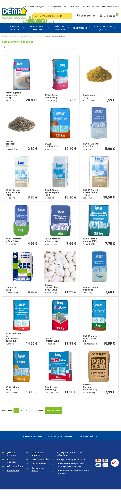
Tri (3, 47)
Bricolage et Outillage (24, 36)
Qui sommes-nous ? (110, 6)
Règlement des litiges (45, 492)
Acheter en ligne (32, 436)
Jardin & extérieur (12, 456)
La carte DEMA (71, 6)
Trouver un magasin (34, 6)
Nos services (54, 6)
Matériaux (38, 36)
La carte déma (39, 466)
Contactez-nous (77, 492)
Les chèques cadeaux (60, 436)
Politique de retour (82, 488)
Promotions (13, 473)
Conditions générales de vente (58, 488)
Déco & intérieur (15, 468)
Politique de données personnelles (28, 488)
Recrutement (63, 492)
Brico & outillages (12, 463)
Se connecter (88, 15)
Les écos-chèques (88, 436)
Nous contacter (91, 6)
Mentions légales (100, 488)
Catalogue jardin (40, 461)
